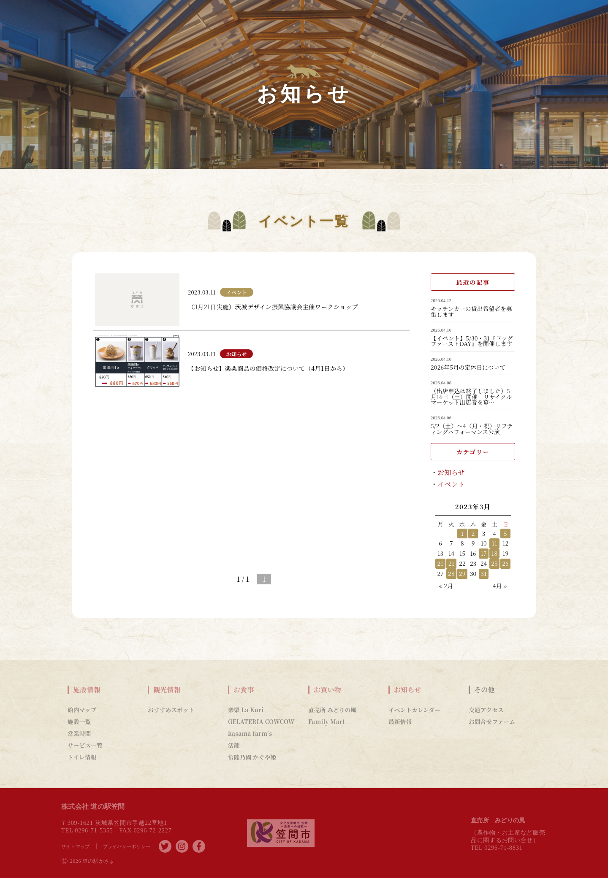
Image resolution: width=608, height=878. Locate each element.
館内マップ (82, 709)
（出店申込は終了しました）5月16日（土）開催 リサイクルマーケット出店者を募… (471, 396)
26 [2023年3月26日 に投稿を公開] (505, 563)
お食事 (243, 690)
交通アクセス (486, 709)
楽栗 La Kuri (245, 709)
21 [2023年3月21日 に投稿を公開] (451, 563)
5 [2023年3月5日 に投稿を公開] (505, 533)
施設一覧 (79, 721)
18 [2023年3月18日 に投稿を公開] (494, 553)
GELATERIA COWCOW (261, 721)
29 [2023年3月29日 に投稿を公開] (462, 573)
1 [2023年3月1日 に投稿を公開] (462, 533)
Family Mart (326, 721)
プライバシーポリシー (127, 846)
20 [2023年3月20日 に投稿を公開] (440, 563)
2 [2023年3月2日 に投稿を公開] (473, 533)
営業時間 (79, 733)
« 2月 (446, 585)
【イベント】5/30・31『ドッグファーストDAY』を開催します (472, 341)
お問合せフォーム (492, 721)
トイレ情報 (82, 757)
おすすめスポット (171, 709)
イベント (451, 484)
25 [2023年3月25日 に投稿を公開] (494, 563)
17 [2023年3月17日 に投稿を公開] (483, 553)
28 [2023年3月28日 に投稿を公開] (451, 573)
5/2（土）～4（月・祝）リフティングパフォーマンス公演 (472, 429)
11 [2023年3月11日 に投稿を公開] (494, 543)
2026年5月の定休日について (468, 367)
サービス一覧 (85, 745)
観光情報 (167, 690)
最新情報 (400, 721)
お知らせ (451, 472)
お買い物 (327, 690)
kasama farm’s (250, 733)
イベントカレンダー (414, 709)
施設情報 (86, 690)
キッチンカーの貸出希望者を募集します (471, 311)
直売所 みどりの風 (332, 709)
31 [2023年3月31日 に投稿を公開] (483, 573)
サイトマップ (75, 846)
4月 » (500, 585)
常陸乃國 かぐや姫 (252, 757)
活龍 (234, 745)
